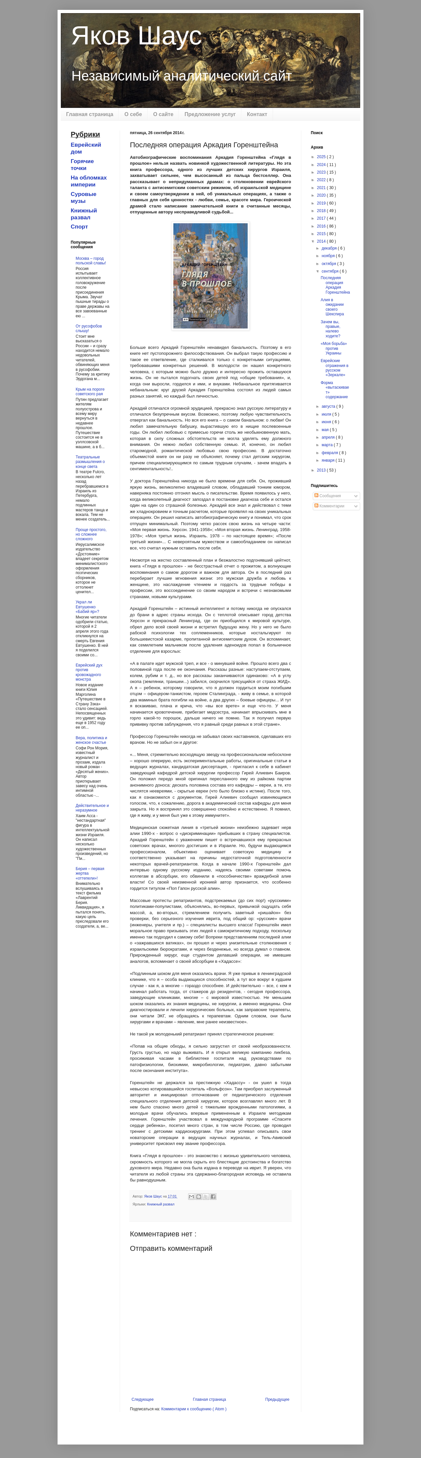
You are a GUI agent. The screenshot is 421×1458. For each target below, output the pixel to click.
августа (329, 406)
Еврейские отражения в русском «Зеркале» (335, 367)
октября (329, 263)
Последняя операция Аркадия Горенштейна (335, 285)
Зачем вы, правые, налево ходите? (330, 329)
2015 (322, 233)
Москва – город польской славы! (91, 260)
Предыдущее (277, 1399)
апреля (329, 437)
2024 (322, 164)
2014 (322, 241)
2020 (322, 195)
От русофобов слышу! (89, 328)
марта (328, 445)
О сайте (163, 114)
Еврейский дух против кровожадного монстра (89, 672)
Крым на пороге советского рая (90, 391)
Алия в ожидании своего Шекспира (332, 307)
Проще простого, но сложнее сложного (91, 534)
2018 (322, 210)
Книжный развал (160, 1204)
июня (327, 422)
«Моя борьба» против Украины (334, 348)
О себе (133, 114)
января (328, 460)
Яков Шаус (136, 35)
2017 (322, 218)
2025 (322, 157)
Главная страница (89, 114)
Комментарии (329, 506)
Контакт (257, 114)
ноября (329, 256)
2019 (322, 203)
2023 (322, 172)
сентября (331, 271)
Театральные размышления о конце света (90, 462)
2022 (322, 180)
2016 (322, 226)
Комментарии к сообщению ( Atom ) (194, 1409)
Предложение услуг (210, 114)
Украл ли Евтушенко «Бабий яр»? (87, 607)
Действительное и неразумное (92, 808)
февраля (330, 452)
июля (327, 414)
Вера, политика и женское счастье (91, 740)
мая (326, 429)
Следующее (143, 1399)
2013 (322, 470)
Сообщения (327, 496)
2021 (322, 187)
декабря (330, 248)
